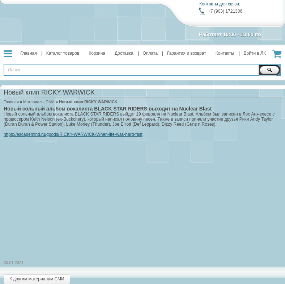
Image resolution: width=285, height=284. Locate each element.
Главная (28, 53)
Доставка (124, 53)
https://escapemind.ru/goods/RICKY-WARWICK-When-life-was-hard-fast (73, 134)
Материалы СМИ (39, 102)
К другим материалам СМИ (36, 278)
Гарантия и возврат (186, 53)
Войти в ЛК (255, 53)
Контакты (225, 53)
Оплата (150, 53)
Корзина (97, 53)
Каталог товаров (63, 53)
